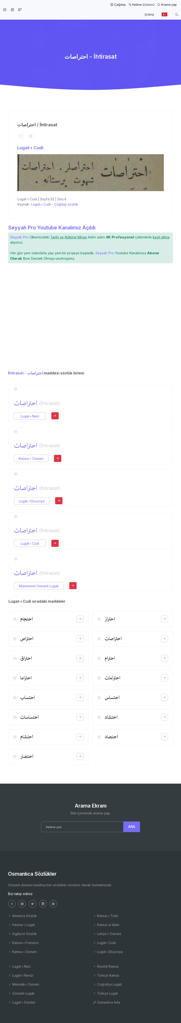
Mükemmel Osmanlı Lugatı (39, 586)
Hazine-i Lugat (21, 925)
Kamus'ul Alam (106, 925)
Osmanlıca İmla (106, 1002)
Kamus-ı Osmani (31, 459)
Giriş (149, 14)
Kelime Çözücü (141, 4)
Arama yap (167, 4)
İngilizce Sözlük (22, 934)
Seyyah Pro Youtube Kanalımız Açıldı (51, 227)
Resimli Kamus (106, 966)
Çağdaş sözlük (66, 204)
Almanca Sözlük (22, 916)
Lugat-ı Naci (30, 416)
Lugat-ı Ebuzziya (32, 501)
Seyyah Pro (19, 237)
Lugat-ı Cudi (30, 147)
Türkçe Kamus (106, 975)
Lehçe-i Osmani (107, 934)
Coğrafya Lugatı (107, 984)
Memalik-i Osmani (23, 984)
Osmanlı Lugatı (21, 993)
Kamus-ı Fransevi (23, 943)
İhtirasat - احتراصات (25, 373)
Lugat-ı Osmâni (21, 1002)
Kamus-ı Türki (105, 916)
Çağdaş (118, 4)
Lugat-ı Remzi (20, 975)
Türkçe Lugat (105, 993)
